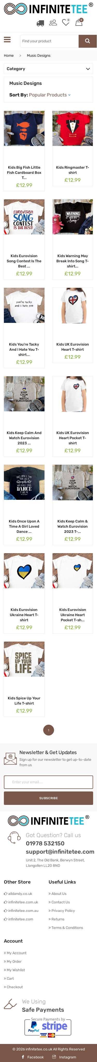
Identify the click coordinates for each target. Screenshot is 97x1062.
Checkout (13, 986)
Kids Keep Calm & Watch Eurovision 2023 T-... (72, 526)
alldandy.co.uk (18, 893)
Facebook (32, 1057)
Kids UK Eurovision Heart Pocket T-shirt (72, 437)
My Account (15, 952)
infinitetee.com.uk (21, 902)
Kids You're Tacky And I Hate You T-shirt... (24, 349)
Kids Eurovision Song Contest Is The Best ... (24, 260)
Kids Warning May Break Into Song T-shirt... (72, 260)
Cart (9, 978)
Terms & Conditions (66, 927)
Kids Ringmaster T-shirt (72, 169)
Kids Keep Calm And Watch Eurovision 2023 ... (24, 437)
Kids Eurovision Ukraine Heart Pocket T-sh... (72, 614)
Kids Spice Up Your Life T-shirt (24, 700)
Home (9, 55)
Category (48, 68)
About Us (57, 893)
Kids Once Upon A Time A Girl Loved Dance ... (24, 526)
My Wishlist (14, 969)
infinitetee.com (18, 919)
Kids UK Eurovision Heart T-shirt (72, 346)
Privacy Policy (62, 910)
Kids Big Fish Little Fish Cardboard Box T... (24, 172)
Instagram (64, 1057)
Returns (56, 919)
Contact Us (59, 902)
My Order (12, 961)
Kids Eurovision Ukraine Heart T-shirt (24, 614)
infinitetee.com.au (21, 910)
